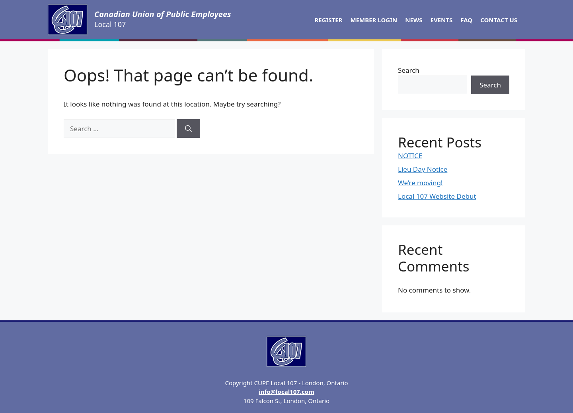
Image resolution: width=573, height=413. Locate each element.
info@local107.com (286, 392)
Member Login (374, 20)
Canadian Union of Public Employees (162, 14)
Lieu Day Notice (422, 169)
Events (442, 20)
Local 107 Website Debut (437, 196)
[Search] (188, 128)
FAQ (466, 20)
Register (328, 20)
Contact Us (498, 20)
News (413, 20)
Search (408, 70)
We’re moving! (420, 182)
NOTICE (410, 155)
